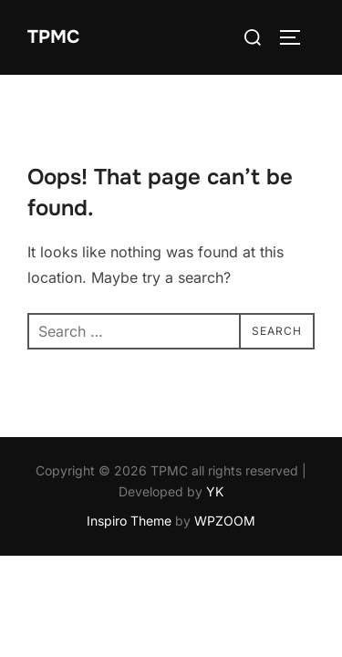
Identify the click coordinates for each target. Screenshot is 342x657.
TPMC (53, 37)
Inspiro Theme (129, 521)
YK (214, 492)
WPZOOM (224, 521)
